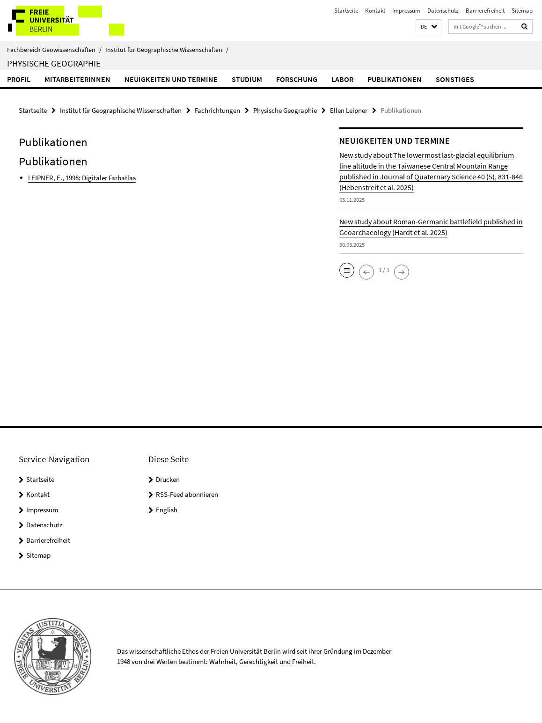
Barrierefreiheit (485, 11)
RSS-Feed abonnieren (187, 494)
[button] (428, 27)
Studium (247, 79)
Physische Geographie (54, 63)
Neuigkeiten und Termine (171, 79)
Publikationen (394, 79)
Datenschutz (443, 11)
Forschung (296, 79)
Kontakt (375, 11)
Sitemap (522, 11)
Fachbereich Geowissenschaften (54, 49)
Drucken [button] (168, 479)
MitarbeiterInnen (77, 79)
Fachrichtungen (217, 110)
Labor (342, 79)
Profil (18, 79)
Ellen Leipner (348, 110)
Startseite (346, 11)
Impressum (406, 11)
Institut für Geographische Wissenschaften (166, 49)
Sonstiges (455, 79)
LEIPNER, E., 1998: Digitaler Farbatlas (82, 177)
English (166, 509)
